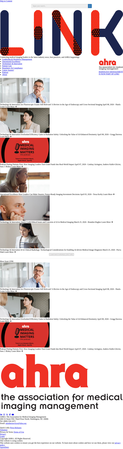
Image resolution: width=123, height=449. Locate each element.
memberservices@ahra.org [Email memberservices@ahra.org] (16, 423)
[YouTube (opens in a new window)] (13, 415)
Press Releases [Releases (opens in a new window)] (16, 428)
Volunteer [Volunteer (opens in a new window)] (3, 430)
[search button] (90, 6)
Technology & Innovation (12, 64)
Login (2, 436)
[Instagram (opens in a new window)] (4, 415)
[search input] (59, 6)
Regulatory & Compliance (12, 68)
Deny (7, 447)
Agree (2, 447)
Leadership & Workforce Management (17, 59)
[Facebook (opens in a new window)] (10, 415)
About (4, 75)
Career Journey (8, 70)
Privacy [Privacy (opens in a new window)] (3, 434)
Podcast (5, 72)
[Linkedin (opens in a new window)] (1, 415)
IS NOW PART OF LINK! (111, 73)
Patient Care (7, 66)
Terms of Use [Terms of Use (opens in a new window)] (19, 432)
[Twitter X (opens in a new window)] (7, 415)
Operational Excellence (11, 61)
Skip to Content (6, 1)
